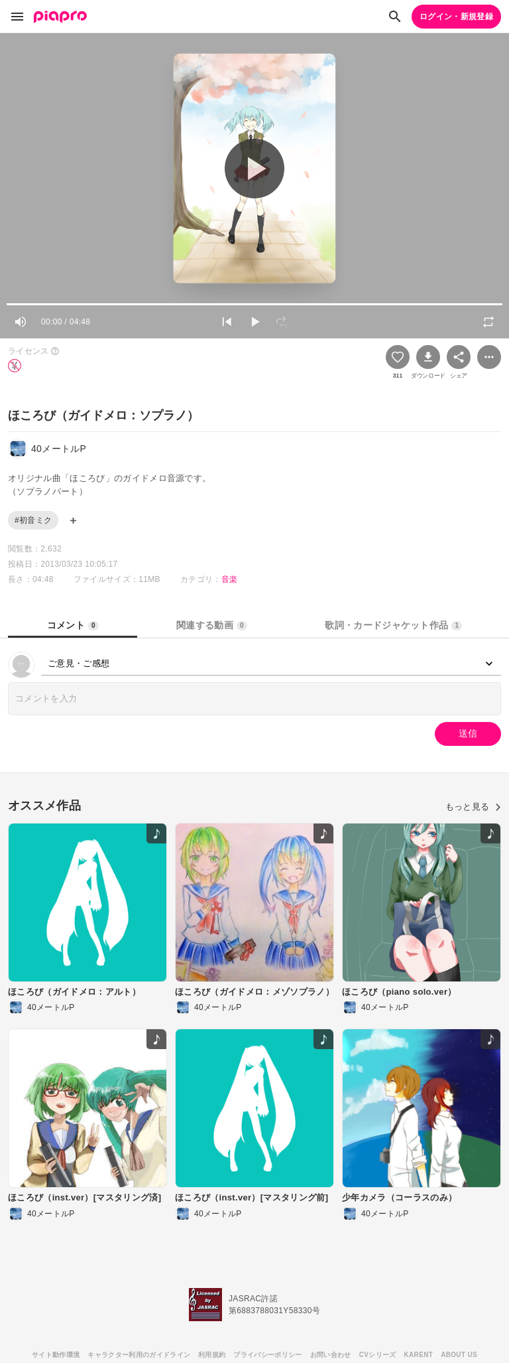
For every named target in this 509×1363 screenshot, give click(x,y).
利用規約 (211, 1354)
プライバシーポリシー (267, 1354)
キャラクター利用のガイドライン (138, 1354)
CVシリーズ (377, 1354)
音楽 (229, 579)
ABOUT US (459, 1354)
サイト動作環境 (56, 1354)
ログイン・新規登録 (456, 16)
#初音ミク (33, 520)
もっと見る (473, 807)
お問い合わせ (330, 1354)
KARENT (418, 1354)
